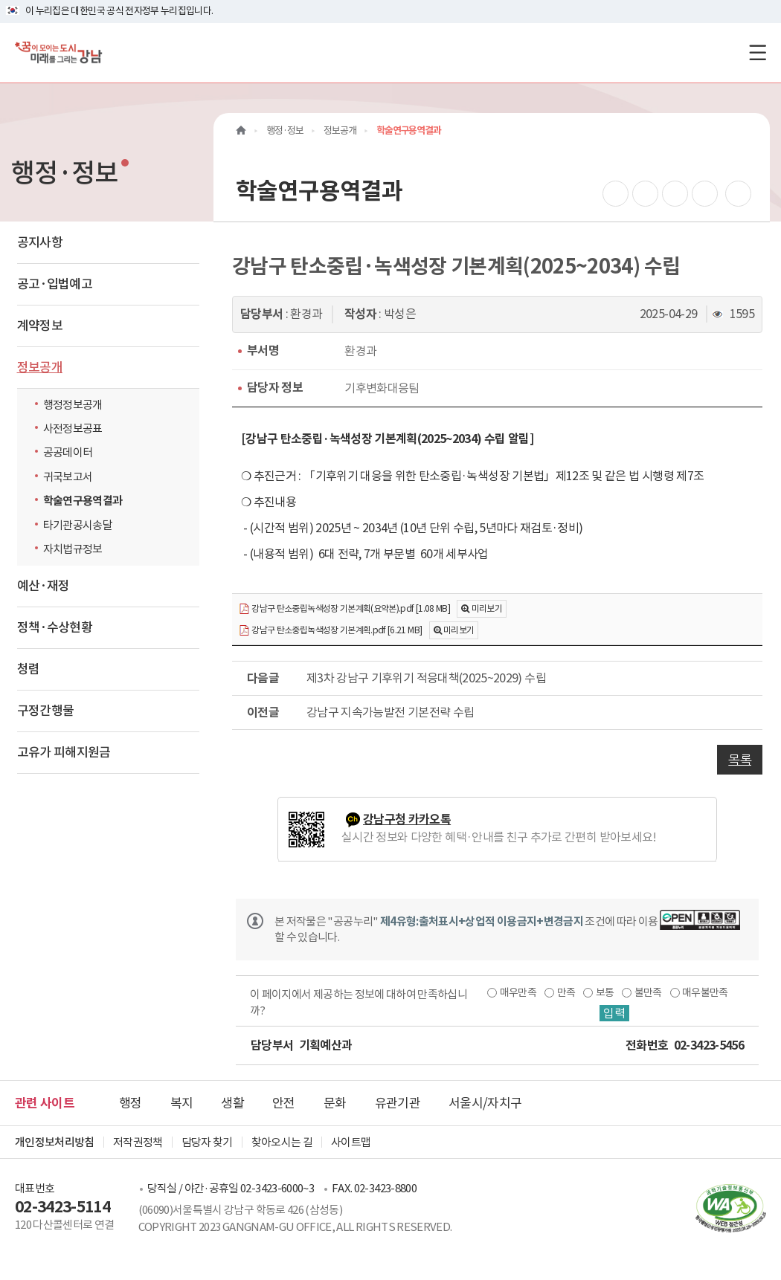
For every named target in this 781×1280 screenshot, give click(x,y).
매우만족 (518, 992)
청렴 (28, 669)
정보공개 (39, 367)
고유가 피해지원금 (64, 752)
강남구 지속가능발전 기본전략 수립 (390, 712)
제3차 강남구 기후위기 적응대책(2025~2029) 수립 (426, 677)
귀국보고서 (68, 477)
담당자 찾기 (207, 1142)
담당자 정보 (275, 387)
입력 (614, 1013)
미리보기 (487, 608)
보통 (605, 992)
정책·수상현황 (54, 627)
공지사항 (39, 242)
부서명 (263, 350)
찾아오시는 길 (281, 1142)
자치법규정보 (76, 548)
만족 (566, 992)
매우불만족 (705, 992)
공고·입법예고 (54, 284)
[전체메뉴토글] (757, 52)
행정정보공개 (73, 405)
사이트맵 (350, 1142)
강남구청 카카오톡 (407, 819)
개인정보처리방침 (54, 1142)
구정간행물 (45, 710)
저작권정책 (138, 1142)
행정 (130, 1103)
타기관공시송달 (77, 525)
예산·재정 (43, 586)
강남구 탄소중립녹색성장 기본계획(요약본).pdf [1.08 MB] (344, 609)
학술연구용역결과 (83, 501)
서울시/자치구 (485, 1103)
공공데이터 (68, 452)
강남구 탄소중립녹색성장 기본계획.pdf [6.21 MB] (330, 630)
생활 (232, 1103)
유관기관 (397, 1103)
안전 (283, 1103)
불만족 (648, 992)
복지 (181, 1103)
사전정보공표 (73, 428)
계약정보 (39, 325)
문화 (335, 1103)
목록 (739, 759)
